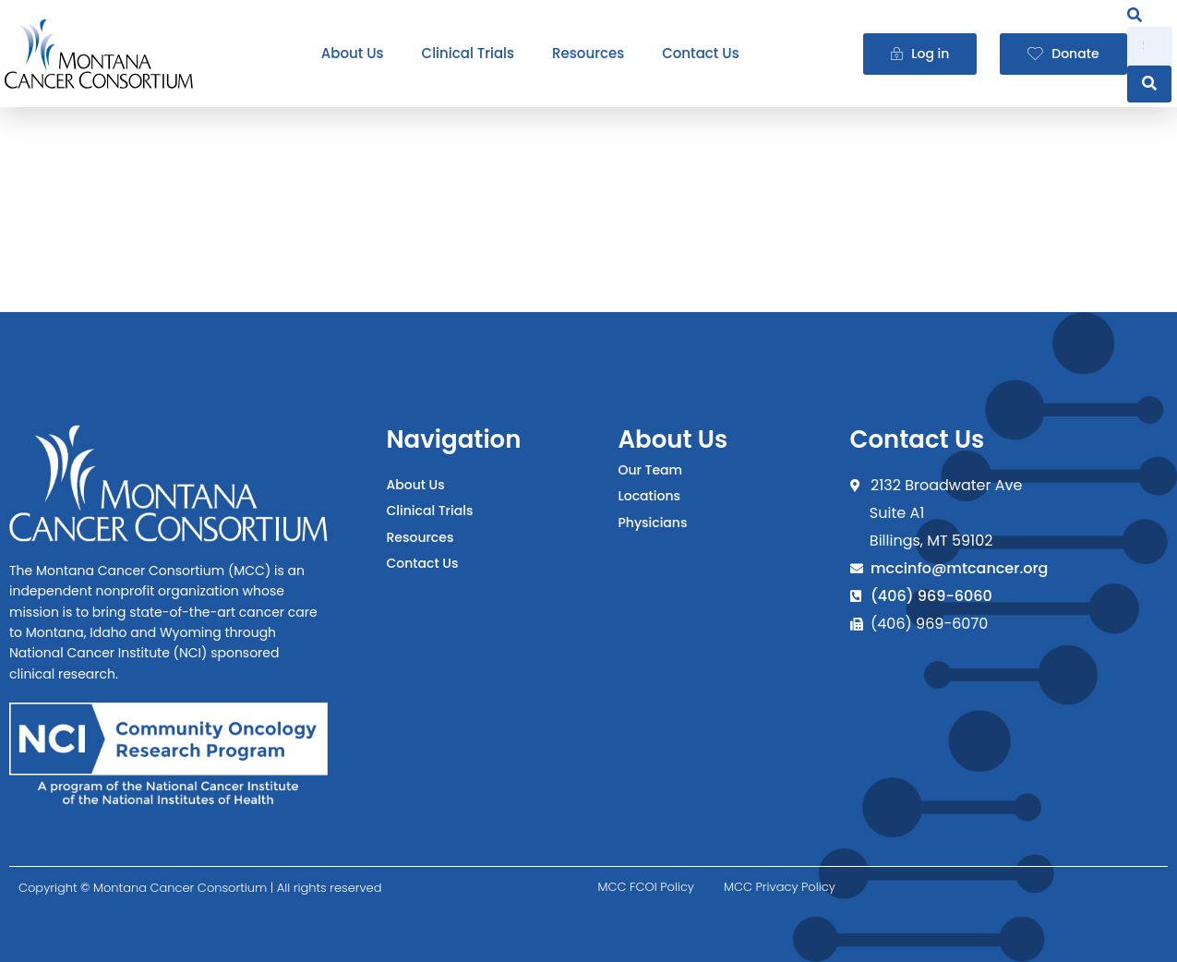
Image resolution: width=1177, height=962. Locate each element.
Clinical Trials (468, 53)
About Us (352, 53)
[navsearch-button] (1134, 15)
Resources (588, 53)
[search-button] (1149, 84)
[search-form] (1149, 46)
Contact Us (700, 53)
